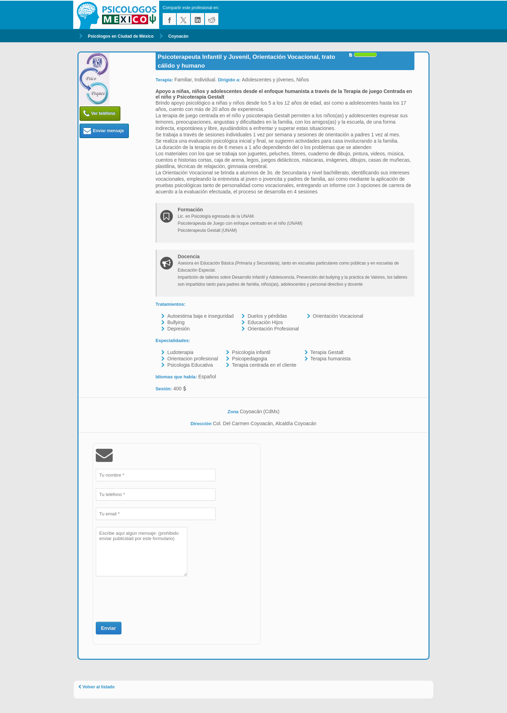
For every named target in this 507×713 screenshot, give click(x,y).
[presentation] (149, 598)
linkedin (197, 19)
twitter (183, 19)
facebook (169, 19)
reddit (211, 19)
